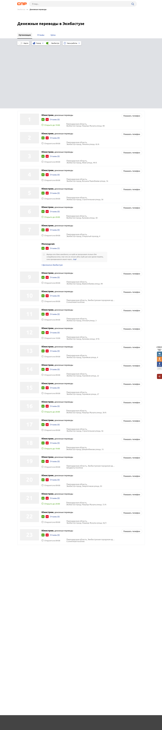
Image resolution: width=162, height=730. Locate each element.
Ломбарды (89, 504)
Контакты (74, 721)
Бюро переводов (91, 516)
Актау (23, 501)
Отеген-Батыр (27, 508)
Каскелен (25, 504)
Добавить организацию (133, 720)
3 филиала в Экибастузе (52, 202)
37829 (159, 360)
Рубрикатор (22, 721)
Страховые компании (94, 508)
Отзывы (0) (55, 56)
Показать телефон (131, 52)
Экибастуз (21, 9)
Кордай (24, 514)
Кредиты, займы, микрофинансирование (102, 501)
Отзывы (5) (55, 185)
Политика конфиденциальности (51, 728)
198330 (159, 355)
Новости (37, 721)
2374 (159, 365)
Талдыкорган (27, 511)
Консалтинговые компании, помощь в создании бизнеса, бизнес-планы (110, 512)
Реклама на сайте (56, 721)
